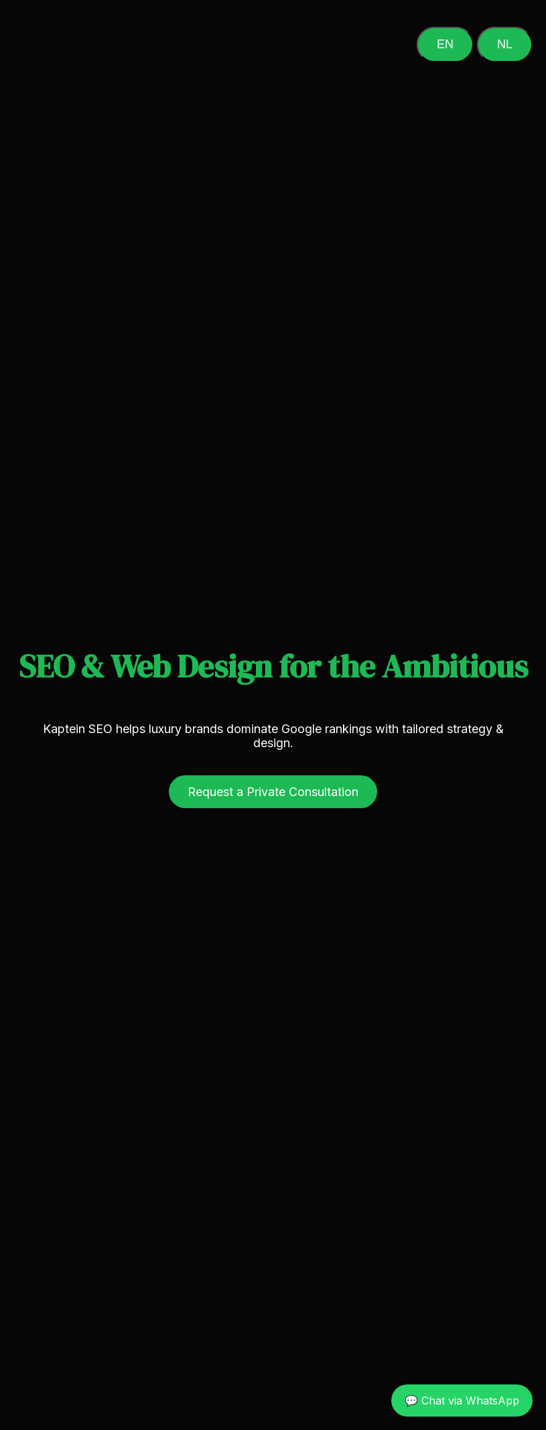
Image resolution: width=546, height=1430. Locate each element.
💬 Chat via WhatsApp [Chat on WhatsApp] (462, 1400)
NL (505, 44)
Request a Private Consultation (273, 792)
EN (445, 44)
